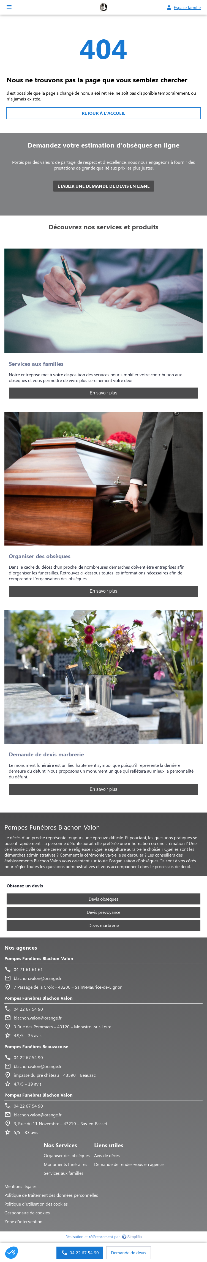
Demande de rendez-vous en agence (129, 1164)
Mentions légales (20, 1186)
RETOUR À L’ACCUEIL (103, 113)
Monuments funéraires (65, 1164)
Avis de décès (107, 1155)
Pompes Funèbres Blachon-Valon (38, 958)
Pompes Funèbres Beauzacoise (36, 1046)
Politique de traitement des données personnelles (51, 1195)
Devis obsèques (103, 899)
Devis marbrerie (103, 925)
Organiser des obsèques (67, 1155)
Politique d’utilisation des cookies (36, 1204)
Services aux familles (63, 1173)
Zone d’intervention (23, 1221)
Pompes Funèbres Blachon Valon (38, 998)
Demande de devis (128, 1252)
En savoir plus (104, 393)
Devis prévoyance (103, 912)
